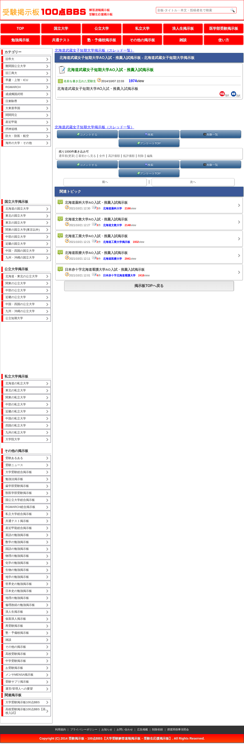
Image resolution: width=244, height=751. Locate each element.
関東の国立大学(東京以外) (22, 229)
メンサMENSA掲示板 (19, 674)
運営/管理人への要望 (19, 688)
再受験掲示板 (14, 625)
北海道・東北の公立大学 (21, 276)
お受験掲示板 (14, 668)
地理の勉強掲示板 (17, 598)
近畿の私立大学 (15, 411)
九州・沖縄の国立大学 (20, 257)
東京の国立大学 (15, 222)
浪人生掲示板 (183, 28)
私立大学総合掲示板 (18, 514)
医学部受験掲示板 (223, 28)
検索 (149, 134)
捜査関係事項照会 (178, 729)
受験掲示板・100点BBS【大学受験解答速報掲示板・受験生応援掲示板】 (120, 738)
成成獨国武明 (14, 94)
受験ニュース (14, 465)
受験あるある (14, 458)
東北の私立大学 (15, 390)
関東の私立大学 (15, 397)
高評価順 (114, 156)
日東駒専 (11, 101)
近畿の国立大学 (15, 243)
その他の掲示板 (142, 40)
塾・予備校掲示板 (101, 40)
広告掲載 (142, 729)
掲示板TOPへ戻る (149, 286)
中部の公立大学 (15, 290)
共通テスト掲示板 (17, 521)
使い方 (223, 40)
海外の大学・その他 (18, 143)
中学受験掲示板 (15, 661)
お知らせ (106, 729)
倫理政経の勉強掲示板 (20, 605)
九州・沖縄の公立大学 (20, 311)
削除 (141, 156)
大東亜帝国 (12, 108)
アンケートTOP (149, 143)
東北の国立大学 (15, 215)
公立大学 (101, 28)
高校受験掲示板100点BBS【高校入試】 (25, 711)
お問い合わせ (125, 729)
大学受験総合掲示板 (18, 472)
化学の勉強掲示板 (17, 562)
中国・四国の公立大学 (20, 304)
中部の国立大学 (15, 236)
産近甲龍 (11, 122)
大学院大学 (12, 439)
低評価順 (129, 156)
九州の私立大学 (15, 432)
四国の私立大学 (15, 425)
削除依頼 (157, 729)
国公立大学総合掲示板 (20, 500)
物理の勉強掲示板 (17, 555)
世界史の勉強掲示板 (18, 584)
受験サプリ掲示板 (17, 681)
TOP (20, 28)
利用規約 (60, 729)
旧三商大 (11, 73)
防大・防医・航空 (17, 136)
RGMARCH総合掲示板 (20, 507)
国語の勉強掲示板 (17, 548)
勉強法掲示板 (14, 479)
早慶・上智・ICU (16, 80)
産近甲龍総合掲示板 (18, 528)
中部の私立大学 (15, 404)
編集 (150, 156)
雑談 (183, 40)
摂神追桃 (11, 129)
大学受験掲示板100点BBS (22, 702)
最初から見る (87, 156)
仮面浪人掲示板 (15, 618)
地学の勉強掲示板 (17, 577)
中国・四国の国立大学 (20, 250)
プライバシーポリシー (83, 729)
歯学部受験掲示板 (17, 486)
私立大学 (142, 28)
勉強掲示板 (20, 40)
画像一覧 (211, 134)
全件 (102, 156)
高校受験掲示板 (15, 653)
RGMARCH (13, 87)
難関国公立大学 (15, 66)
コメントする (87, 134)
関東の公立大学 (15, 283)
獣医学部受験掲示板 (18, 493)
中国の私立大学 (15, 418)
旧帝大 (9, 59)
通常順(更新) (67, 156)
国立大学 (61, 28)
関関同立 (11, 115)
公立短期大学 (14, 318)
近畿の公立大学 (15, 297)
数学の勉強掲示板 (17, 542)
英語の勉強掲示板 (17, 535)
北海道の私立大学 (17, 383)
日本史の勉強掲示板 (18, 591)
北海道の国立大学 (17, 208)
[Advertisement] (26, 169)
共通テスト (61, 40)
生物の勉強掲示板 (17, 570)
